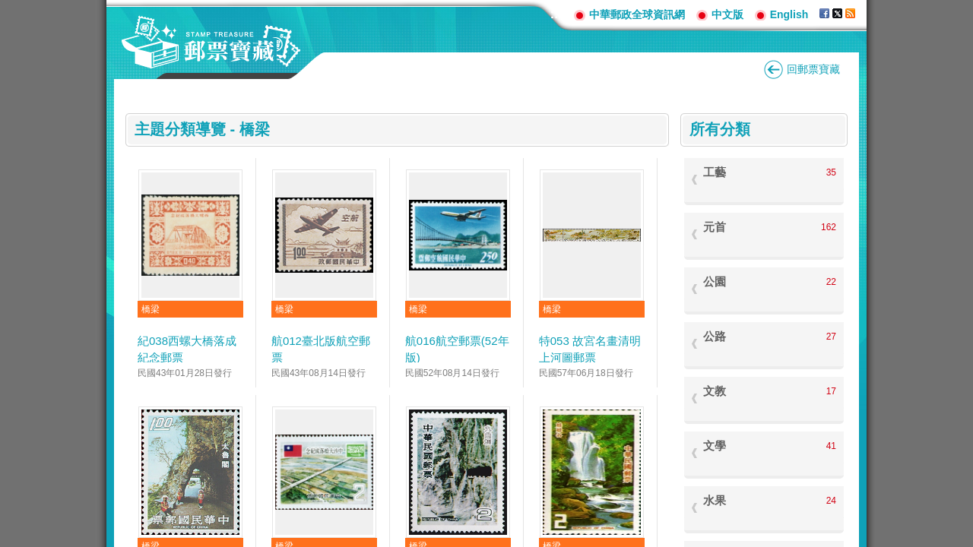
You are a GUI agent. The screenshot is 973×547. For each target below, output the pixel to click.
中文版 (727, 14)
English (789, 14)
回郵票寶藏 (813, 69)
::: (556, 14)
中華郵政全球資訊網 (637, 14)
